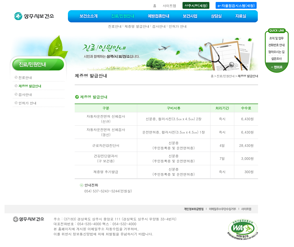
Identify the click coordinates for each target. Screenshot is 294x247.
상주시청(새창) (195, 5)
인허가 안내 (178, 26)
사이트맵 (169, 5)
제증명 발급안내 (137, 26)
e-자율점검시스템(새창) (236, 5)
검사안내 (159, 26)
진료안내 (115, 26)
